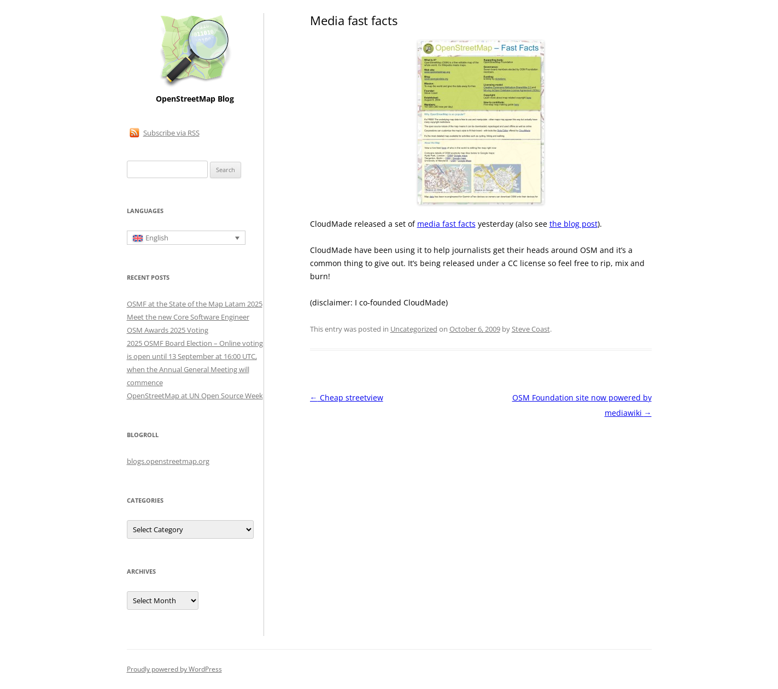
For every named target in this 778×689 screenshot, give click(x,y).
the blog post (573, 224)
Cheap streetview (346, 397)
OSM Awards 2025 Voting (167, 330)
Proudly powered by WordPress (174, 669)
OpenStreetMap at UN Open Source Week (195, 396)
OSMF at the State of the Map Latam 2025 (194, 304)
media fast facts (446, 224)
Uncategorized (413, 329)
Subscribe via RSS (171, 133)
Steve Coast (531, 329)
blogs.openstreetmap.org (168, 461)
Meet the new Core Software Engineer (188, 317)
